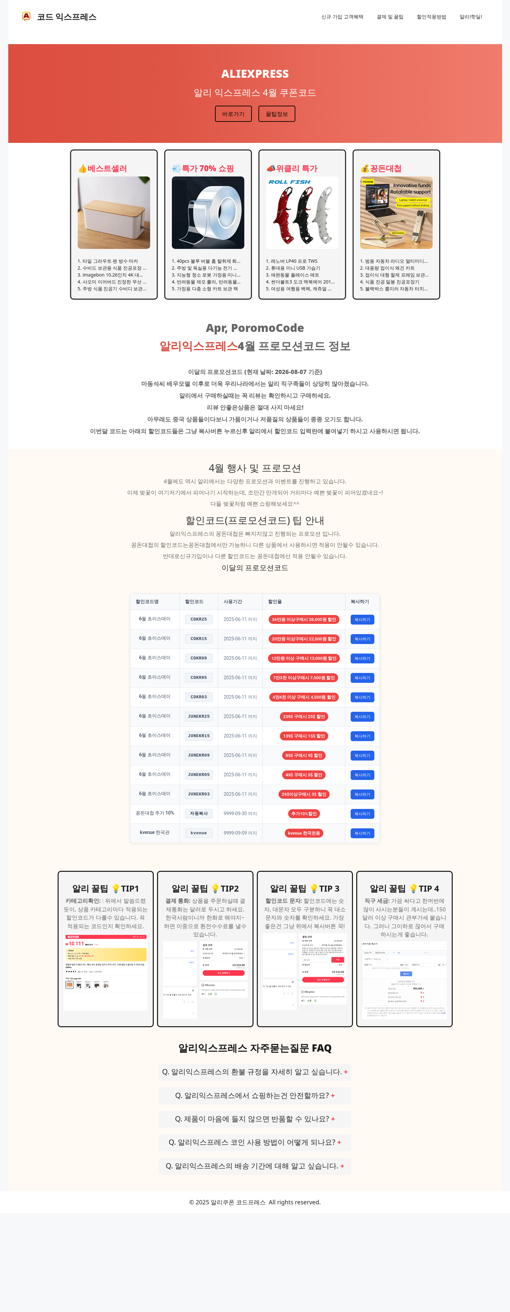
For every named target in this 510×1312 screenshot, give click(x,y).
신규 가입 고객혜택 (342, 16)
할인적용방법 (431, 16)
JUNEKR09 (198, 817)
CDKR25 (198, 623)
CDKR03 (198, 734)
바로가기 (233, 114)
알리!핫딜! (471, 16)
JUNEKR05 (198, 845)
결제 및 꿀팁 (390, 16)
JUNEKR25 (198, 762)
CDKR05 (198, 706)
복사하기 (364, 623)
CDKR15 (198, 651)
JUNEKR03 (198, 872)
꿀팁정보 (277, 114)
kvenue (198, 927)
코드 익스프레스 (67, 16)
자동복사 (198, 900)
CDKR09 (198, 679)
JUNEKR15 (198, 789)
